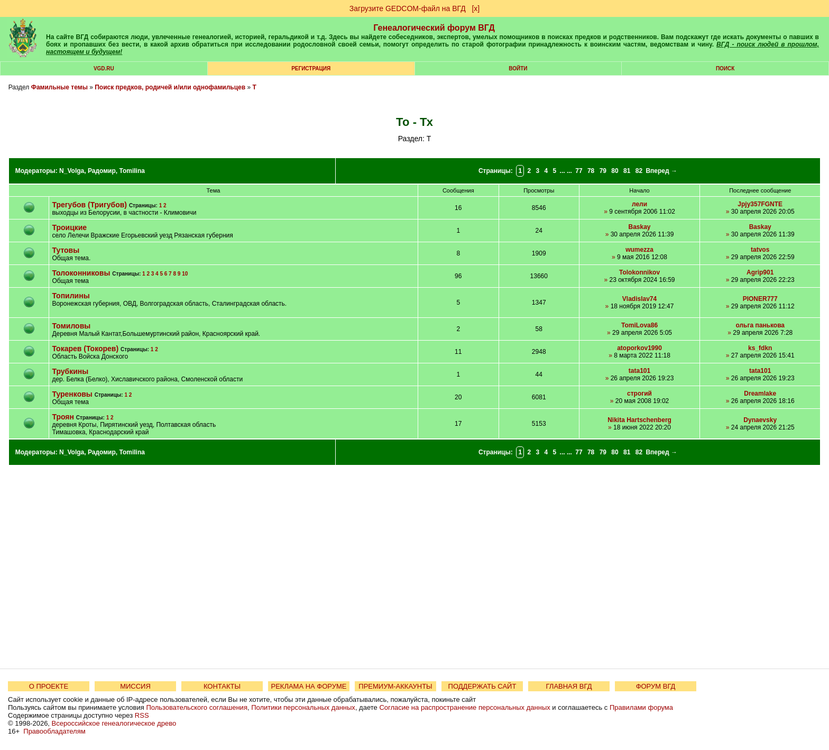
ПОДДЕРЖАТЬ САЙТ (482, 686)
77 (578, 171)
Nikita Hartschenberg (639, 420)
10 (185, 274)
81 (626, 171)
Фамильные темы (59, 87)
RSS (142, 715)
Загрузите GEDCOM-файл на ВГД (407, 8)
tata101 (639, 370)
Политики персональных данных (303, 707)
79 (603, 171)
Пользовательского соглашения (196, 707)
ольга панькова (760, 325)
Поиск (725, 68)
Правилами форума (641, 707)
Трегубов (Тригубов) (89, 204)
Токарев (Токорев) (85, 348)
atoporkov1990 (639, 348)
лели (639, 204)
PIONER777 (760, 299)
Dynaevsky (760, 420)
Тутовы (65, 250)
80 (614, 171)
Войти (518, 68)
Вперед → (661, 171)
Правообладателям (54, 731)
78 (590, 171)
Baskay (640, 227)
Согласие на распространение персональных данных (464, 707)
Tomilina (131, 171)
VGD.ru (104, 68)
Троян (63, 417)
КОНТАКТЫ (222, 686)
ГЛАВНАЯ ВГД (569, 686)
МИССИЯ (135, 686)
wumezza (639, 249)
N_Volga (71, 171)
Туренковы (72, 394)
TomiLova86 (639, 325)
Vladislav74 (639, 299)
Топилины (70, 295)
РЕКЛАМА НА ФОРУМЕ (308, 686)
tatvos (760, 249)
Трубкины (70, 371)
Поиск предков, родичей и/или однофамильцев (170, 87)
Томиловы (71, 326)
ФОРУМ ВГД (656, 686)
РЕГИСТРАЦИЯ (310, 68)
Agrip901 (760, 272)
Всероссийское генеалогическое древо (114, 723)
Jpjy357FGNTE (760, 204)
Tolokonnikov (639, 272)
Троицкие (69, 227)
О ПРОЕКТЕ (48, 686)
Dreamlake (760, 393)
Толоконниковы (81, 273)
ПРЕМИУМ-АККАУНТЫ (395, 686)
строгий (639, 393)
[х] (476, 8)
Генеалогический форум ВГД (434, 27)
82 (638, 171)
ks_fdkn (760, 348)
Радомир (102, 171)
